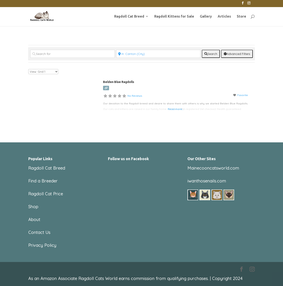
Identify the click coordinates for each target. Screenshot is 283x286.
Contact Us (39, 232)
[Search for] (72, 54)
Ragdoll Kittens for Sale (174, 16)
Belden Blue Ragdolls (118, 82)
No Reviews (134, 95)
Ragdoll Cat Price (45, 193)
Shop (33, 206)
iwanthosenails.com (206, 181)
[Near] (158, 54)
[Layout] (43, 71)
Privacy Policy (42, 245)
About (34, 219)
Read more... (175, 109)
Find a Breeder (43, 181)
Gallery (206, 16)
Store (241, 16)
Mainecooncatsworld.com (213, 168)
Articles (224, 16)
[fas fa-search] (211, 54)
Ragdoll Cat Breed (129, 16)
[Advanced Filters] (237, 54)
